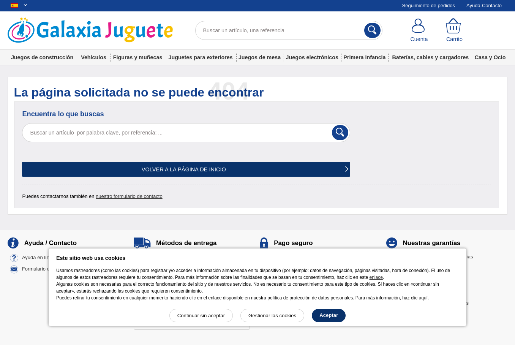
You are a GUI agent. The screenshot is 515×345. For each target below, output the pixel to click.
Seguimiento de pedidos (428, 5)
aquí (423, 298)
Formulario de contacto (47, 269)
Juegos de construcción (42, 57)
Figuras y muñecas (138, 57)
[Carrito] (454, 30)
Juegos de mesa (260, 57)
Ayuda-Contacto (484, 5)
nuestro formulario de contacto (129, 196)
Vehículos (93, 57)
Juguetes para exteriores (200, 57)
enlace (375, 277)
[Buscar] (372, 30)
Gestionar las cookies (272, 315)
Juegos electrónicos (312, 57)
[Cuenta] (419, 30)
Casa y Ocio (490, 57)
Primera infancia (364, 57)
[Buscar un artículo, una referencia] (289, 30)
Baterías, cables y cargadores (430, 57)
